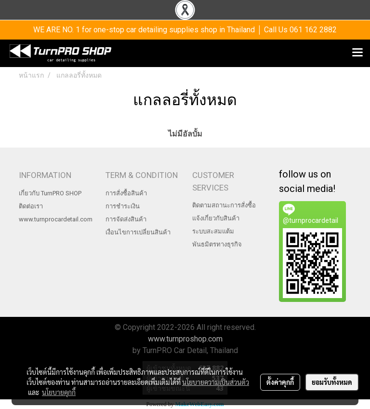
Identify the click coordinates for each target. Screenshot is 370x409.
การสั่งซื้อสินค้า (126, 193)
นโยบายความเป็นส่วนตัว (215, 382)
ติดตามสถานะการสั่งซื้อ (224, 205)
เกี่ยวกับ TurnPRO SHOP (50, 193)
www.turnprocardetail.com (55, 219)
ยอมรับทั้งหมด (332, 382)
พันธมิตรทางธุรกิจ (217, 244)
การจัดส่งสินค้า (126, 219)
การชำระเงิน (123, 206)
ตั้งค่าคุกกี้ (280, 382)
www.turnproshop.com (185, 338)
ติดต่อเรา (31, 206)
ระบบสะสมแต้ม (213, 231)
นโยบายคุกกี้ (59, 392)
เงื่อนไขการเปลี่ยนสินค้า (138, 232)
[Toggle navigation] (357, 53)
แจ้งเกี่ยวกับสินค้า (215, 218)
